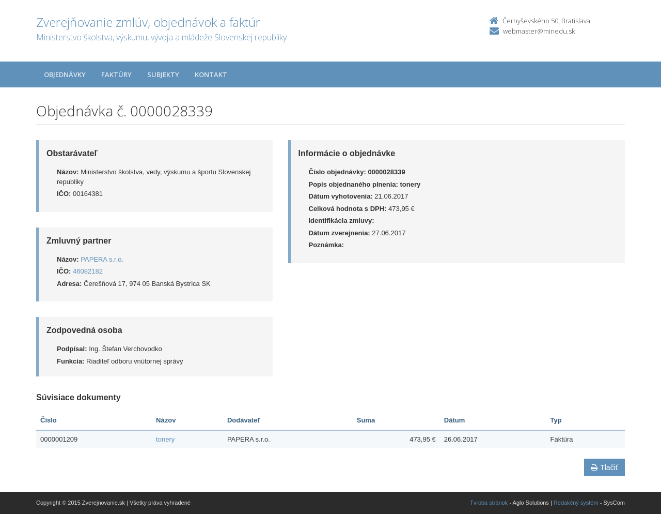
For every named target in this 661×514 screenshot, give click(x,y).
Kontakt (211, 74)
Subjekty (163, 74)
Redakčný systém (576, 503)
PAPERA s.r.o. (102, 259)
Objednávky (65, 74)
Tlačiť (604, 467)
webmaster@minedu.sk (539, 31)
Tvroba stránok (489, 503)
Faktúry (116, 74)
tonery (165, 439)
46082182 (88, 271)
